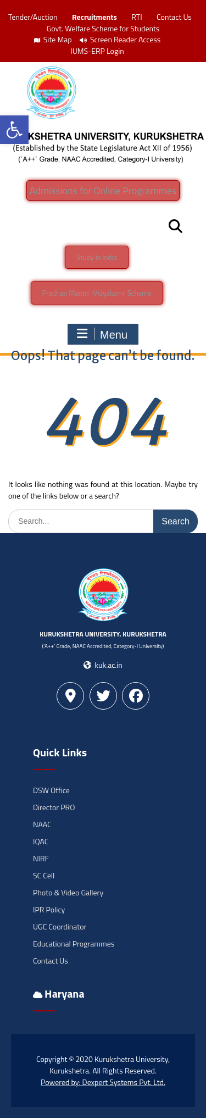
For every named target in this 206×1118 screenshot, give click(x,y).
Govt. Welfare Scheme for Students (103, 28)
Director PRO (54, 807)
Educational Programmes (73, 943)
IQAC (40, 841)
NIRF (41, 858)
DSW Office (51, 790)
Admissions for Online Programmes (103, 190)
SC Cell (43, 875)
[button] (14, 129)
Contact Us (174, 17)
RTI (136, 17)
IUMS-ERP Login (97, 51)
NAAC (42, 824)
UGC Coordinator (59, 926)
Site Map (53, 39)
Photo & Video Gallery (68, 892)
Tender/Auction (32, 17)
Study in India (96, 257)
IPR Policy (49, 909)
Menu (101, 334)
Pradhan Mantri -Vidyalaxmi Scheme (97, 292)
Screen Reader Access (120, 39)
